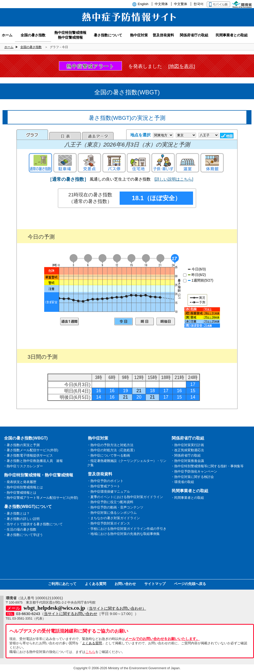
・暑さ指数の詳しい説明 (21, 519)
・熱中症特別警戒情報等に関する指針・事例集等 (207, 466)
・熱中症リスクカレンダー (23, 466)
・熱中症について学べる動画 (108, 455)
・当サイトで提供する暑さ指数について (33, 524)
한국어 (198, 4)
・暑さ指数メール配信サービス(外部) (30, 450)
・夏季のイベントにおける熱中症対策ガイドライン (125, 497)
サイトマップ (155, 584)
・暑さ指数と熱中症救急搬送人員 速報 (33, 461)
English (143, 4)
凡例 (202, 317)
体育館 (212, 162)
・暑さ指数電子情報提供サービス (28, 455)
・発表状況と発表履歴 (19, 482)
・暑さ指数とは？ (16, 513)
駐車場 (65, 162)
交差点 (89, 162)
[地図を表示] (181, 66)
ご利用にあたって (62, 584)
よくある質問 (95, 584)
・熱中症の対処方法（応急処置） (112, 450)
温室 (187, 162)
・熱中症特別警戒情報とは (23, 487)
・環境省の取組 (182, 482)
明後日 (165, 321)
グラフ (32, 134)
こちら (90, 652)
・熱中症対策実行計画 (187, 445)
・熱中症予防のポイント (105, 481)
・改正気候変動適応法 (187, 450)
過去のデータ (98, 136)
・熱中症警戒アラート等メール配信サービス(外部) (40, 498)
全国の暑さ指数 (31, 47)
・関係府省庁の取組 (186, 455)
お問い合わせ (125, 584)
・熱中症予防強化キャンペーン (194, 471)
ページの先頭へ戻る (190, 584)
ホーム (8, 47)
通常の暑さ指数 (40, 162)
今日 (123, 321)
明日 (144, 321)
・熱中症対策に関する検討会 (192, 477)
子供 (163, 162)
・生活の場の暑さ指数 (19, 529)
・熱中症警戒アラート (103, 486)
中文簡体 (161, 4)
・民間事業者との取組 (187, 498)
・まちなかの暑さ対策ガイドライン (113, 518)
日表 (65, 136)
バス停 (114, 162)
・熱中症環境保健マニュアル (108, 491)
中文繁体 (180, 4)
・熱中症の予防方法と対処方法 (110, 445)
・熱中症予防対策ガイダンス (108, 523)
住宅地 (138, 162)
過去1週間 (69, 321)
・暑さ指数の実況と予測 (21, 445)
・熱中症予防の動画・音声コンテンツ (115, 507)
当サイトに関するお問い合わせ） (117, 608)
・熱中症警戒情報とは (19, 492)
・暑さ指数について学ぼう (23, 535)
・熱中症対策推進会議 (187, 461)
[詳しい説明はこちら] (173, 179)
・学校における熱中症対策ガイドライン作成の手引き (126, 529)
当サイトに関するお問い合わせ (70, 613)
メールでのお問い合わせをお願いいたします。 (162, 639)
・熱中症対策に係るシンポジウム (112, 513)
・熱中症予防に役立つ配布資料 (110, 502)
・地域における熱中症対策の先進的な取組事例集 (123, 534)
